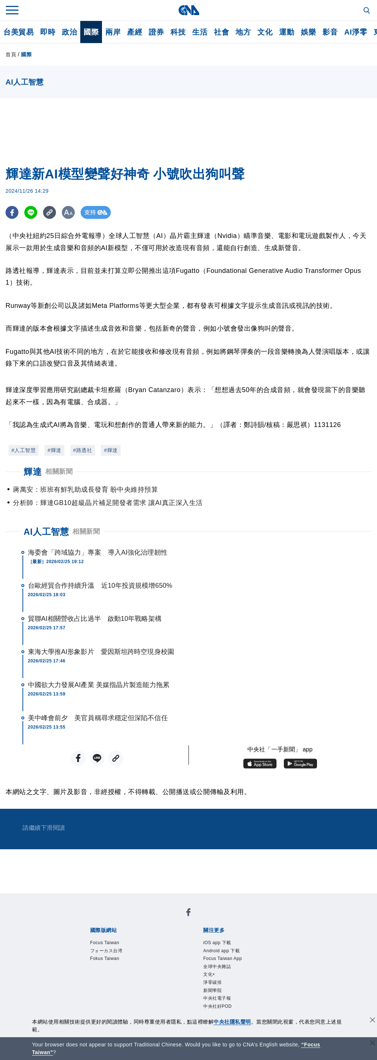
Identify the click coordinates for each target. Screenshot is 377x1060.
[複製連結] (49, 212)
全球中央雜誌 (217, 966)
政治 (69, 32)
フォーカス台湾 (106, 950)
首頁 (11, 54)
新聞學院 (212, 990)
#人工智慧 (23, 450)
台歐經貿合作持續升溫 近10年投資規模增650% (100, 585)
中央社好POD (217, 1006)
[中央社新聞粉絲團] (188, 913)
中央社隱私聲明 (232, 1022)
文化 (264, 32)
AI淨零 (355, 32)
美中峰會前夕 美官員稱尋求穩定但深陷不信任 (98, 718)
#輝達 (54, 450)
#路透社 (82, 450)
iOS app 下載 (217, 942)
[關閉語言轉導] (372, 1043)
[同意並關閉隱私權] (372, 1021)
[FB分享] (12, 212)
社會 (221, 32)
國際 (91, 32)
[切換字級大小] (68, 212)
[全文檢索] (367, 11)
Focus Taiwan (104, 942)
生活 (199, 32)
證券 (156, 32)
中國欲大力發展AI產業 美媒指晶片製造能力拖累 (98, 685)
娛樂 (308, 32)
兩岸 (112, 32)
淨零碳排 (212, 982)
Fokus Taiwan (104, 958)
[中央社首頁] (189, 10)
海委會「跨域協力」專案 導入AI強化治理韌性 (98, 552)
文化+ (209, 974)
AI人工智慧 (46, 532)
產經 (134, 32)
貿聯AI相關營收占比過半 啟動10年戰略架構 (95, 618)
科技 (178, 32)
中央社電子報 (217, 998)
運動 (286, 32)
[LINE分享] (30, 212)
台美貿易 (18, 32)
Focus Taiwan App (222, 958)
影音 (330, 32)
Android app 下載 (221, 950)
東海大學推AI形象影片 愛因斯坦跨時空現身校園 (101, 651)
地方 (243, 32)
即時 (47, 32)
